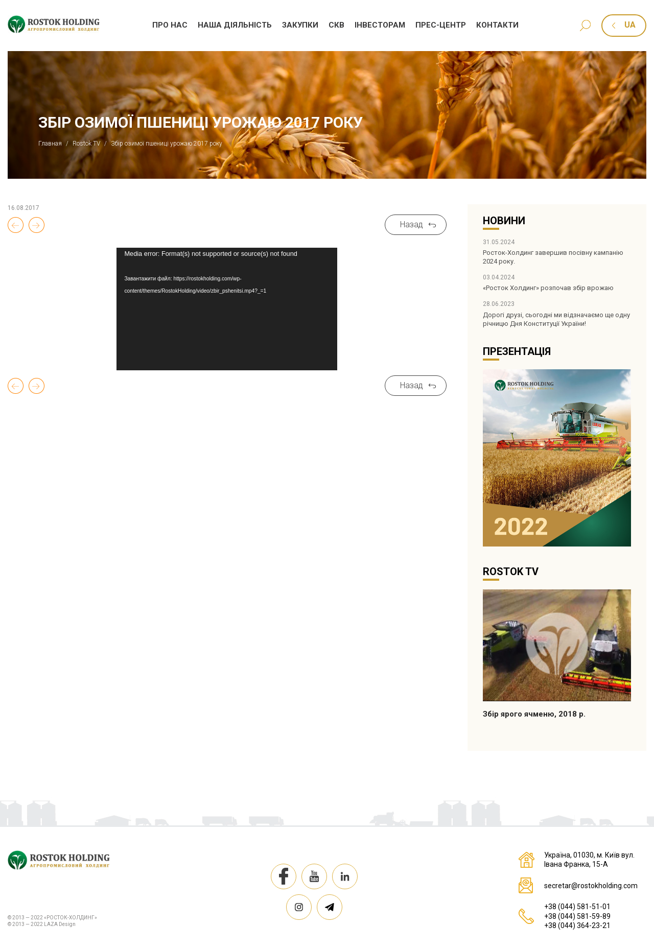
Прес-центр (440, 25)
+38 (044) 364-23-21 (577, 925)
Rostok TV (511, 571)
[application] (226, 309)
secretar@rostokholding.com (591, 886)
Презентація (517, 351)
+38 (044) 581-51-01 (577, 906)
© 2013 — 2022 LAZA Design (42, 924)
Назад (411, 224)
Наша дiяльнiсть (235, 25)
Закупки (300, 25)
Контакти (497, 25)
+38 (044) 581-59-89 (577, 916)
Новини (504, 221)
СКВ (336, 25)
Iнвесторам (380, 25)
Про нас (170, 25)
